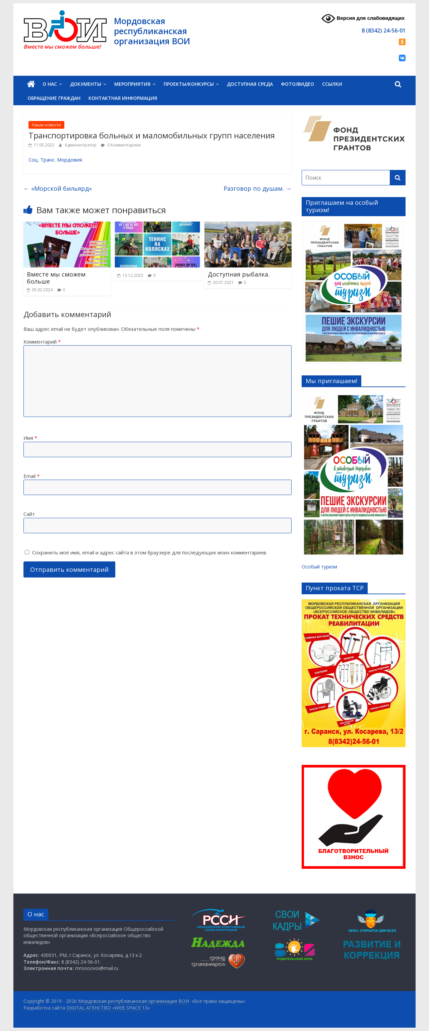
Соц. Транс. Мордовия (55, 159)
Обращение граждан (53, 98)
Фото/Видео (297, 84)
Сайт (29, 513)
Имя (30, 437)
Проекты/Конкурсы (189, 84)
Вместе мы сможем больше (56, 278)
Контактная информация (122, 98)
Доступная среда (250, 84)
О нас (50, 84)
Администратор (81, 145)
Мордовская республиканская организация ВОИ (152, 31)
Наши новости (46, 125)
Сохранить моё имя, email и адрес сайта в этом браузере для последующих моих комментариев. (149, 552)
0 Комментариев (120, 145)
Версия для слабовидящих (363, 18)
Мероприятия (132, 84)
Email (31, 476)
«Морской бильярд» (57, 188)
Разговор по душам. (258, 188)
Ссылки (332, 84)
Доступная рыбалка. (238, 274)
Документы (85, 84)
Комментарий (42, 341)
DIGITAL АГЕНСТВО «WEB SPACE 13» (108, 1008)
